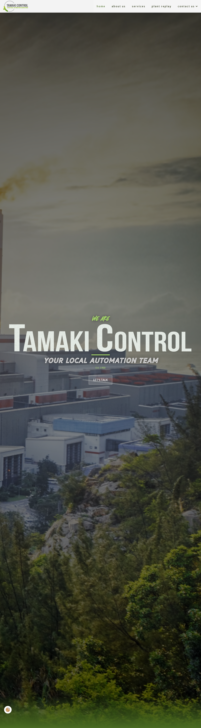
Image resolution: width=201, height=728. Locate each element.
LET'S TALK (100, 380)
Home (101, 6)
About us (119, 6)
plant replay (161, 6)
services (138, 6)
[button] (188, 6)
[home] (15, 6)
